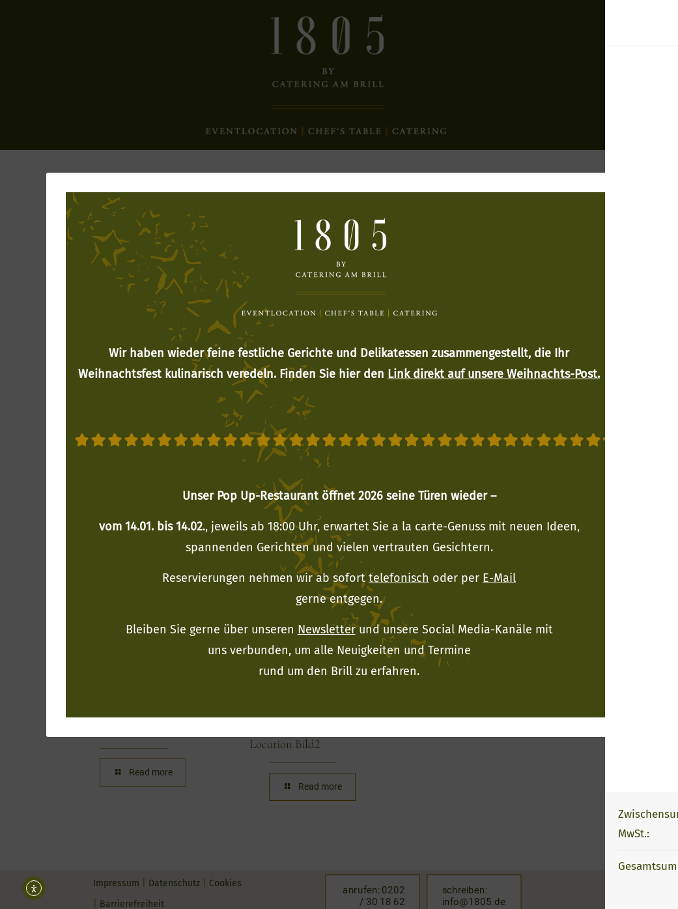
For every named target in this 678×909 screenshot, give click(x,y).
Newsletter (327, 629)
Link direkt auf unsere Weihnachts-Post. (494, 374)
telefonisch (399, 578)
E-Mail (499, 578)
